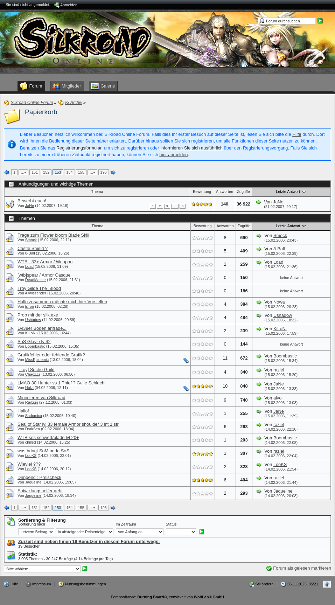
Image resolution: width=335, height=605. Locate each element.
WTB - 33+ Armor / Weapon (45, 261)
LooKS (31, 455)
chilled (30, 442)
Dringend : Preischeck (39, 477)
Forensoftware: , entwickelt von (167, 597)
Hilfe (296, 134)
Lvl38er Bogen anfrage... (42, 328)
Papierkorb (41, 112)
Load (29, 266)
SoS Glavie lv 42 (34, 341)
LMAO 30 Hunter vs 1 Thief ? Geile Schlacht (62, 382)
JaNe (29, 205)
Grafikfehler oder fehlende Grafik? (51, 354)
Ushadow (33, 320)
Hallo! (23, 410)
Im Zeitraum (126, 524)
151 (35, 172)
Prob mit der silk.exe (38, 315)
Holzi (29, 387)
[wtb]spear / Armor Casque (44, 275)
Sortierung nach (31, 524)
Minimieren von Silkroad (41, 397)
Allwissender (35, 293)
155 (81, 172)
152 (46, 172)
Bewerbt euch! (32, 200)
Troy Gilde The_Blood (39, 288)
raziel (278, 370)
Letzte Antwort (291, 191)
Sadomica (33, 415)
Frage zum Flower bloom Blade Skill (53, 235)
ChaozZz (33, 374)
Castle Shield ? (33, 248)
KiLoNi (30, 333)
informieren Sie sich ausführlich (191, 148)
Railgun (31, 402)
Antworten (224, 191)
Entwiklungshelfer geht (40, 490)
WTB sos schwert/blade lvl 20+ (48, 437)
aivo (277, 398)
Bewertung (202, 191)
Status (171, 524)
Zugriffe (243, 191)
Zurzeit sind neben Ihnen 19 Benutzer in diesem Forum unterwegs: (89, 541)
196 (103, 172)
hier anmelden (173, 154)
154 (69, 172)
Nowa (279, 302)
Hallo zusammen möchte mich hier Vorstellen (62, 301)
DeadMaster (35, 280)
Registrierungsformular (79, 148)
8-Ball (30, 253)
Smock (31, 240)
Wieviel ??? (29, 464)
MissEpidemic (37, 359)
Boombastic (35, 346)
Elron (29, 306)
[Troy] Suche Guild (36, 369)
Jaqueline (33, 482)
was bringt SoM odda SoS (43, 450)
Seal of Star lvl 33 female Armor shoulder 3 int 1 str (68, 424)
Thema (97, 191)
